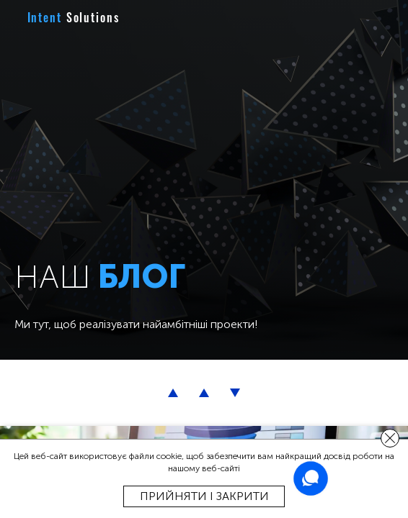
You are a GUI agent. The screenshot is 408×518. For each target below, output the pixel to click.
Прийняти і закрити (204, 496)
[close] (390, 438)
